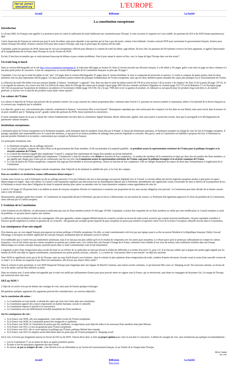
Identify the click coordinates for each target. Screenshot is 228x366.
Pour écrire (114, 363)
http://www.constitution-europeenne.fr (57, 67)
